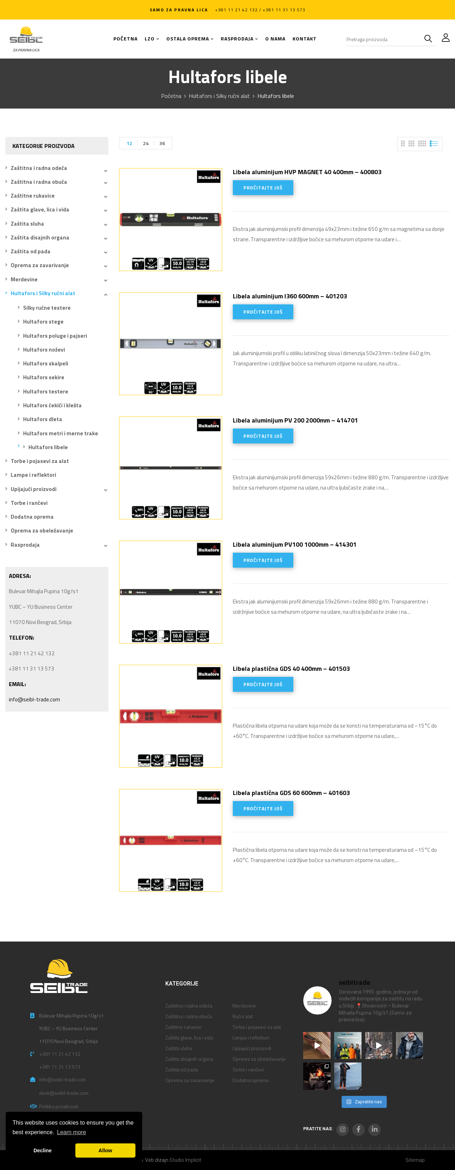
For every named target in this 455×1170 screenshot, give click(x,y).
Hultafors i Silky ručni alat (219, 96)
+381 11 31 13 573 (59, 1066)
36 (162, 143)
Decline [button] (42, 1150)
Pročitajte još (263, 187)
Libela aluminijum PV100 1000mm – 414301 (295, 544)
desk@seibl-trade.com (64, 1093)
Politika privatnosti (58, 1106)
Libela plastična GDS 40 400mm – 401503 (291, 668)
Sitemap (415, 1160)
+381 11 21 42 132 (59, 1054)
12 (129, 143)
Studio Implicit (185, 1160)
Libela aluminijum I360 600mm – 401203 (290, 296)
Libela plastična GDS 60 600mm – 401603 (291, 793)
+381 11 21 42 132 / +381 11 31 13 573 (260, 9)
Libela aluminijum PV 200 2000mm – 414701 (295, 420)
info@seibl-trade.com (34, 699)
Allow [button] (105, 1150)
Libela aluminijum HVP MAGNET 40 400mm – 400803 (307, 172)
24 (146, 143)
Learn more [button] (71, 1132)
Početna (171, 96)
